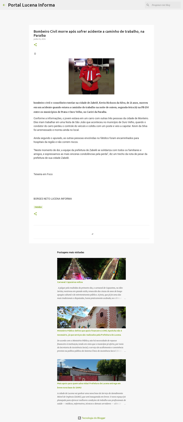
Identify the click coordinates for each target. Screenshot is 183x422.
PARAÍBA (38, 207)
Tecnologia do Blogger (91, 418)
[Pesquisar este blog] (166, 5)
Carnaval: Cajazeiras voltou (70, 282)
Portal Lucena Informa (31, 4)
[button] (35, 45)
